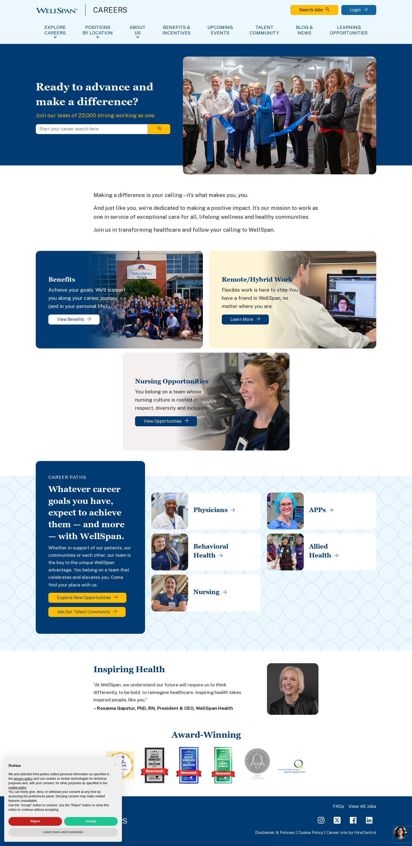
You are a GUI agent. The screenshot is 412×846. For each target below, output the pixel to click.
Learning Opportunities (349, 30)
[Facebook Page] (353, 819)
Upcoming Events (220, 30)
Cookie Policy (310, 832)
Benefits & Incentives (176, 30)
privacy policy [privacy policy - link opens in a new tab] (23, 779)
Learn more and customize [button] (63, 832)
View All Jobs (362, 806)
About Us (138, 30)
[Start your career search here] (92, 129)
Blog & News (304, 30)
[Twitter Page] (337, 819)
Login (359, 9)
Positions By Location (98, 30)
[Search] (158, 129)
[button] (115, 765)
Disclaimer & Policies (275, 832)
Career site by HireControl (351, 832)
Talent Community (264, 30)
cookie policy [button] (17, 787)
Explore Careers (55, 30)
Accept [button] (91, 821)
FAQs (338, 806)
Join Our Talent (87, 611)
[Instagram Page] (321, 819)
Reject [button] (35, 821)
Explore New (87, 597)
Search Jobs (314, 9)
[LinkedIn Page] (369, 819)
